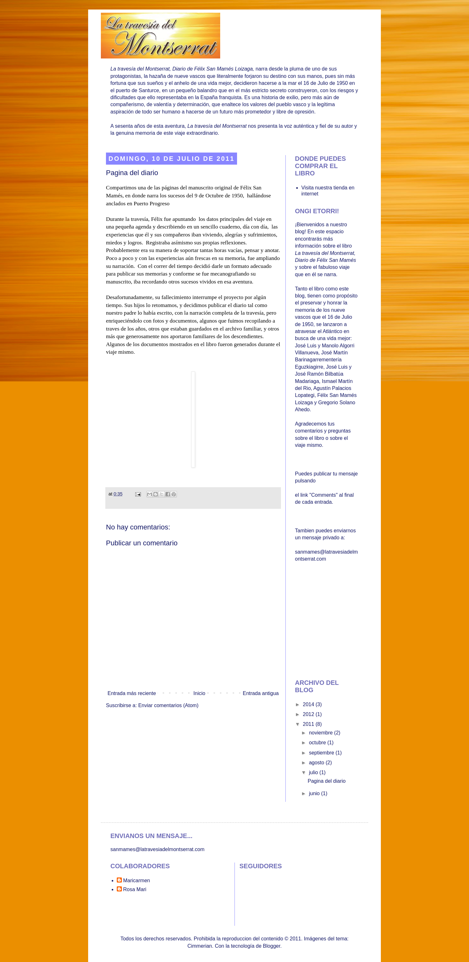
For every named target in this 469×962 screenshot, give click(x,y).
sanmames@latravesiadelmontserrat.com (157, 849)
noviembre (321, 732)
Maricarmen (136, 880)
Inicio (199, 693)
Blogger (271, 946)
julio (314, 772)
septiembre (322, 752)
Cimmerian (199, 946)
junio (315, 793)
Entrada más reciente (132, 693)
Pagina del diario (327, 781)
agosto (317, 762)
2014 (309, 704)
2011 (309, 724)
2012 (309, 714)
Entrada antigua (261, 693)
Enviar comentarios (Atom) (168, 705)
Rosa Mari (134, 889)
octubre (318, 742)
